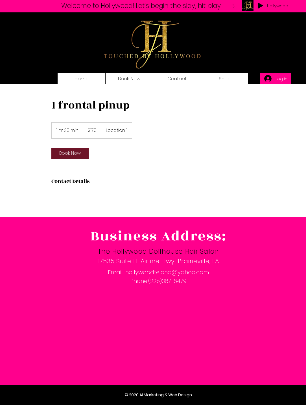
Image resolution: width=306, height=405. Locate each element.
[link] (70, 153)
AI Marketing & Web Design (165, 395)
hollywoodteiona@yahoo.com (167, 272)
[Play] (260, 5)
